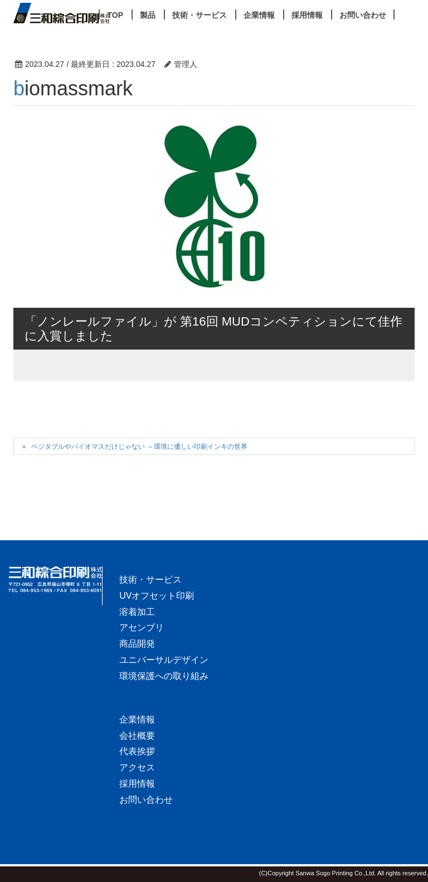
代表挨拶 (137, 751)
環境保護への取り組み (163, 676)
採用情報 (137, 783)
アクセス (137, 767)
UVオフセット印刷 (156, 595)
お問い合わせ (146, 800)
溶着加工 (137, 612)
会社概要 (137, 735)
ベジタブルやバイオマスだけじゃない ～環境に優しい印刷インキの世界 (139, 446)
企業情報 (137, 719)
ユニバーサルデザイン (163, 660)
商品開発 (137, 643)
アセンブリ (141, 627)
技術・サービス (150, 579)
